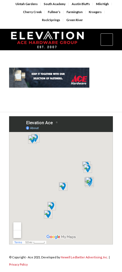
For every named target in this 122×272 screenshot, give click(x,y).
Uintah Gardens (27, 4)
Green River (74, 20)
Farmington (75, 12)
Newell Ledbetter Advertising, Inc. (84, 257)
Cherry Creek (32, 12)
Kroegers (95, 12)
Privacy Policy (18, 264)
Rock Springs (51, 20)
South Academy (55, 4)
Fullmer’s (54, 12)
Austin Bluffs (81, 4)
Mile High (102, 4)
